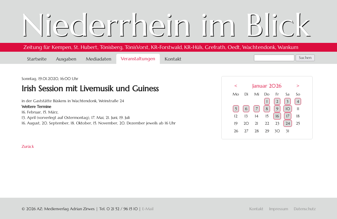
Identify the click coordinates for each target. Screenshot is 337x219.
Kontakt (173, 59)
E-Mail (147, 208)
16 (277, 116)
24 (288, 123)
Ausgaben (66, 59)
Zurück (28, 146)
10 (288, 108)
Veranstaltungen (138, 58)
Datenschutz (305, 208)
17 (287, 116)
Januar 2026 (266, 86)
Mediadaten (98, 59)
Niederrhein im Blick (165, 25)
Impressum (278, 208)
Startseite (37, 59)
